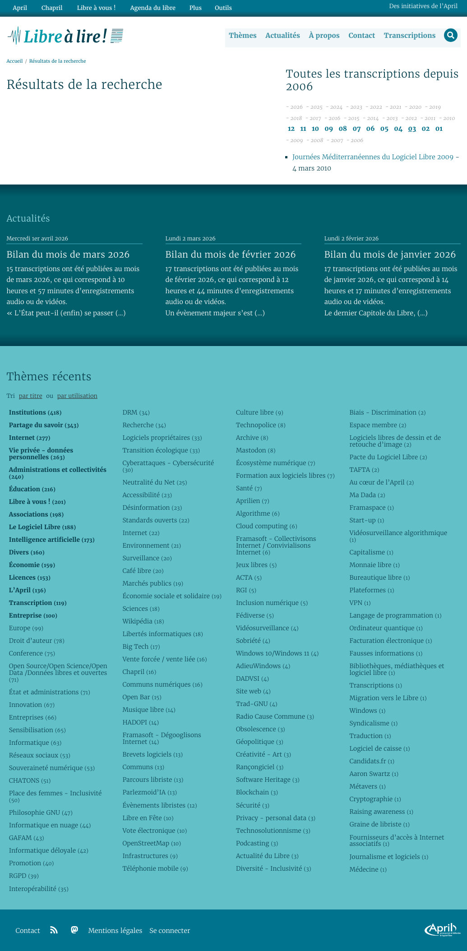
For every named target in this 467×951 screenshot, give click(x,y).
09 (328, 129)
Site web (253, 691)
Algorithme (258, 513)
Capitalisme (371, 552)
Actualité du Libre (267, 856)
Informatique (35, 743)
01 (439, 129)
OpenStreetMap (151, 843)
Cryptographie (375, 799)
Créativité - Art (263, 755)
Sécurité (252, 805)
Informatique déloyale (48, 851)
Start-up (366, 520)
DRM (136, 412)
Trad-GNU (256, 704)
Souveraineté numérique (52, 768)
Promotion (31, 863)
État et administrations (49, 692)
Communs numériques (162, 684)
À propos (323, 35)
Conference (32, 653)
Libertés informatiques (162, 634)
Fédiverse (255, 615)
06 (370, 129)
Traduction (370, 736)
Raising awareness (381, 812)
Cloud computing (266, 526)
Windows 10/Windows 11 (277, 653)
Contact (360, 35)
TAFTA (364, 470)
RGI (246, 590)
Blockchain (257, 793)
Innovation (32, 705)
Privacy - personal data (275, 818)
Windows (367, 710)
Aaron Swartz (373, 774)
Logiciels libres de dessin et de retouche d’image (395, 441)
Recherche (144, 425)
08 (342, 129)
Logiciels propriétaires (162, 438)
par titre (30, 396)
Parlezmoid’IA (149, 793)
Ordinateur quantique (385, 628)
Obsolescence (260, 729)
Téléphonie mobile (155, 868)
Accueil (14, 62)
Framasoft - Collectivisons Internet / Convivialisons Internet (276, 545)
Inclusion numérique (272, 603)
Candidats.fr (371, 761)
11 (303, 129)
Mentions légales (115, 931)
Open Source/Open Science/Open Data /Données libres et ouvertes (58, 672)
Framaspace (371, 507)
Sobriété (253, 641)
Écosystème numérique (275, 463)
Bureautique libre (379, 577)
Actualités (282, 35)
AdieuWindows (263, 666)
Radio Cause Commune (275, 716)
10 (315, 129)
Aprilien (252, 501)
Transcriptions (409, 35)
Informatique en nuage (50, 826)
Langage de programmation (395, 615)
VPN (359, 603)
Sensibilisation (37, 730)
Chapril (139, 672)
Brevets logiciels (152, 755)
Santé (249, 488)
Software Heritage (268, 780)
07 (356, 129)
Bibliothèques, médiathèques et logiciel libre (396, 669)
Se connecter (169, 931)
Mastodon (256, 450)
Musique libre (149, 710)
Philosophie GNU (41, 813)
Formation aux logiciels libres (285, 475)
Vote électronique (154, 830)
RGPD (24, 876)
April (19, 7)
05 (384, 129)
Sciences (140, 609)
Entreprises (32, 717)
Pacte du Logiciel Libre (388, 457)
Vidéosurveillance (267, 628)
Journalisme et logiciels (388, 857)
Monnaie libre (374, 565)
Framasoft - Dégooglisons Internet (161, 738)
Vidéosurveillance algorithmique (398, 536)
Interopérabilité (39, 889)
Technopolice (261, 425)
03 (412, 129)
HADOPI (140, 723)
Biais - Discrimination (387, 412)
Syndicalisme (373, 723)
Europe (26, 628)
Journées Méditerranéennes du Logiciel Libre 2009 (372, 157)
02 (425, 129)
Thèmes (242, 35)
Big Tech (141, 646)
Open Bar (142, 697)
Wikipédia (143, 621)
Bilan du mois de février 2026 (231, 254)
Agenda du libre (148, 7)
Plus (190, 7)
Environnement (151, 545)
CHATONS (30, 781)
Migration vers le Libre (387, 698)
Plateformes (371, 590)
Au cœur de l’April (381, 482)
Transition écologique (161, 450)
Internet (140, 533)
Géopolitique (259, 742)
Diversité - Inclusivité (273, 868)
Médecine (368, 869)
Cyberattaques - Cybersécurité (168, 466)
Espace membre (377, 425)
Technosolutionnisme (273, 830)
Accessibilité (147, 495)
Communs (143, 767)
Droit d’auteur (37, 641)
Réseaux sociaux (39, 755)
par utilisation (77, 396)
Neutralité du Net (154, 482)
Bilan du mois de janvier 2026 (390, 254)
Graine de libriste (379, 825)
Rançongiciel (260, 767)
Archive (252, 438)
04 (398, 129)
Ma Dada (367, 495)
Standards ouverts (156, 520)
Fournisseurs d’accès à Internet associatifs (396, 840)
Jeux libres (256, 565)
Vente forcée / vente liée (164, 659)
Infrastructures (150, 856)
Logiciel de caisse (379, 749)
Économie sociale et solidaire (172, 596)
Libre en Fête (147, 818)
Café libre (142, 571)
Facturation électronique (390, 641)
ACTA (249, 577)
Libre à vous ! (93, 7)
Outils (218, 7)
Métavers (367, 787)
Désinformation (152, 507)
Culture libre (259, 412)
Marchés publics (152, 583)
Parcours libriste (152, 780)
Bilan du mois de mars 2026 (68, 254)
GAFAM (26, 838)
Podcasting (257, 843)
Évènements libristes (159, 805)
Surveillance (147, 558)
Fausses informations (385, 653)
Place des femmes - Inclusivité (55, 796)
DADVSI (252, 678)
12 (291, 129)
